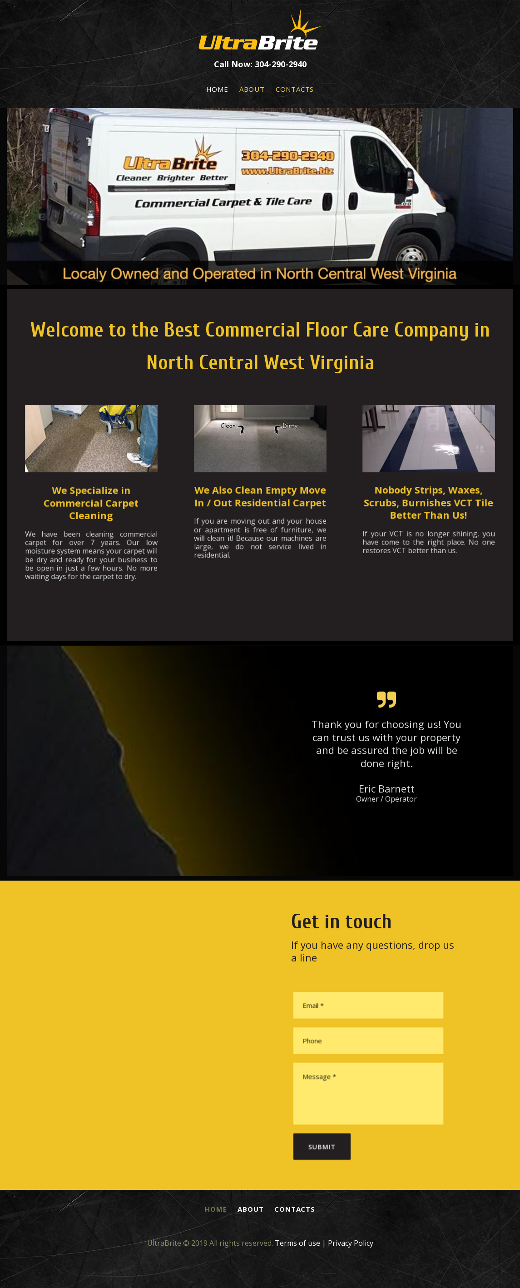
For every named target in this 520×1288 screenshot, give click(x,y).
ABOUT (252, 89)
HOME (217, 89)
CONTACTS (295, 89)
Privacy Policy (350, 1243)
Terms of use (297, 1243)
